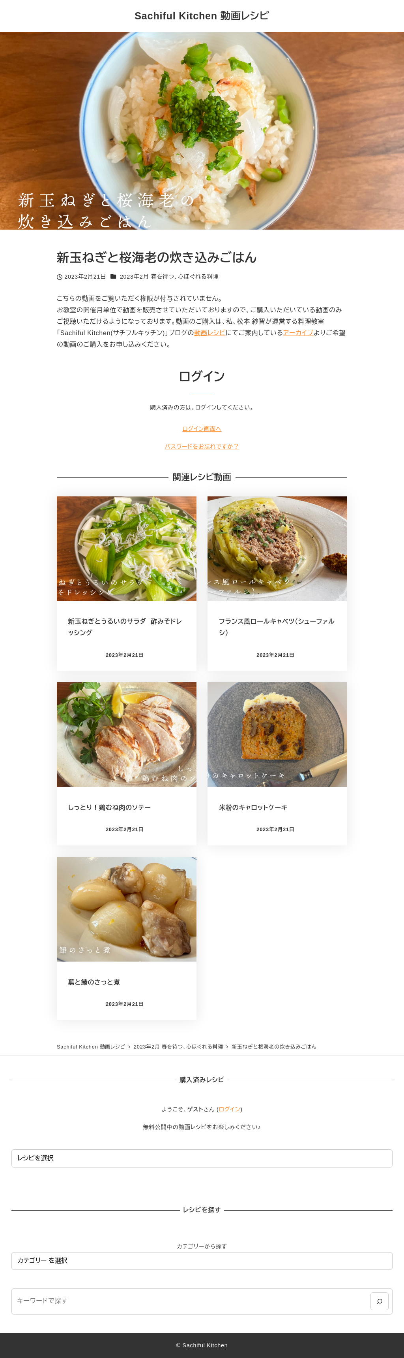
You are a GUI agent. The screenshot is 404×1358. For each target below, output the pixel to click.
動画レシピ (210, 333)
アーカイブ (298, 333)
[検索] (379, 1301)
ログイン (230, 1109)
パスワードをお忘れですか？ (202, 446)
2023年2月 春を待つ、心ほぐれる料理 (169, 276)
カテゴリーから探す (202, 1246)
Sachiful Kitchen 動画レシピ (202, 15)
